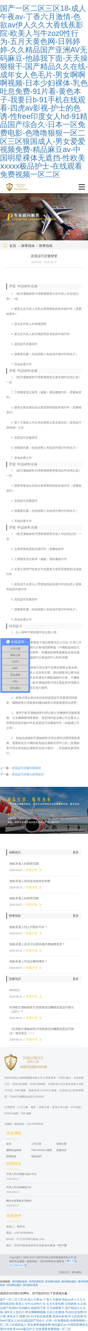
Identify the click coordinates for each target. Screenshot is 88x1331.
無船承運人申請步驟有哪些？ (28, 964)
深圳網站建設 (14, 1285)
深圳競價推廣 (36, 1281)
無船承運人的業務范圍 (24, 866)
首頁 (12, 248)
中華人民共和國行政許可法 (21, 1176)
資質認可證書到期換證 (26, 770)
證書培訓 (61, 1152)
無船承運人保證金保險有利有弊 (29, 883)
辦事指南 (28, 248)
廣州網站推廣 (30, 1285)
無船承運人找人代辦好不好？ (28, 929)
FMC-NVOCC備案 (41, 1152)
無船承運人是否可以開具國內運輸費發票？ (37, 946)
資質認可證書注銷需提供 (28, 776)
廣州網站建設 (69, 1281)
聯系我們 (36, 1158)
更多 (76, 854)
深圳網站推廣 (52, 1281)
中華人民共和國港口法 (18, 1189)
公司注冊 (36, 1146)
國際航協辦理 (13, 1152)
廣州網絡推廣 (19, 1281)
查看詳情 (31, 872)
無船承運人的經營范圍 (24, 900)
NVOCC (14, 992)
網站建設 (77, 1272)
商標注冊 (61, 1146)
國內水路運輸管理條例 (18, 1203)
